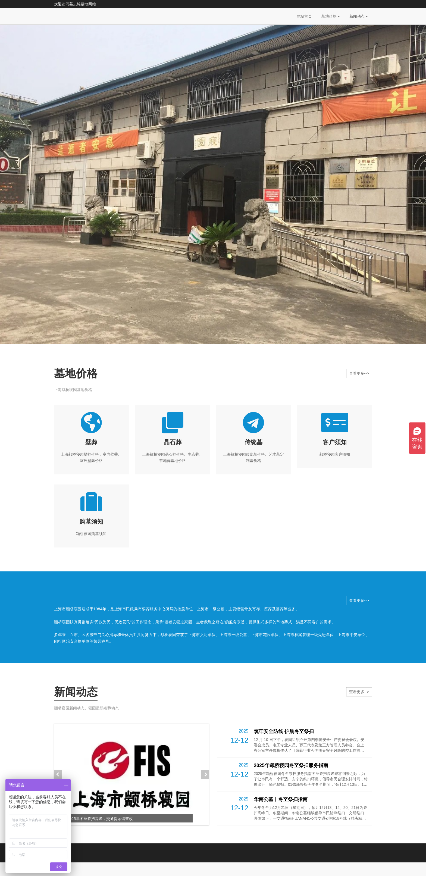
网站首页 (304, 16)
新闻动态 (358, 16)
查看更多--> (359, 373)
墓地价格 (330, 16)
